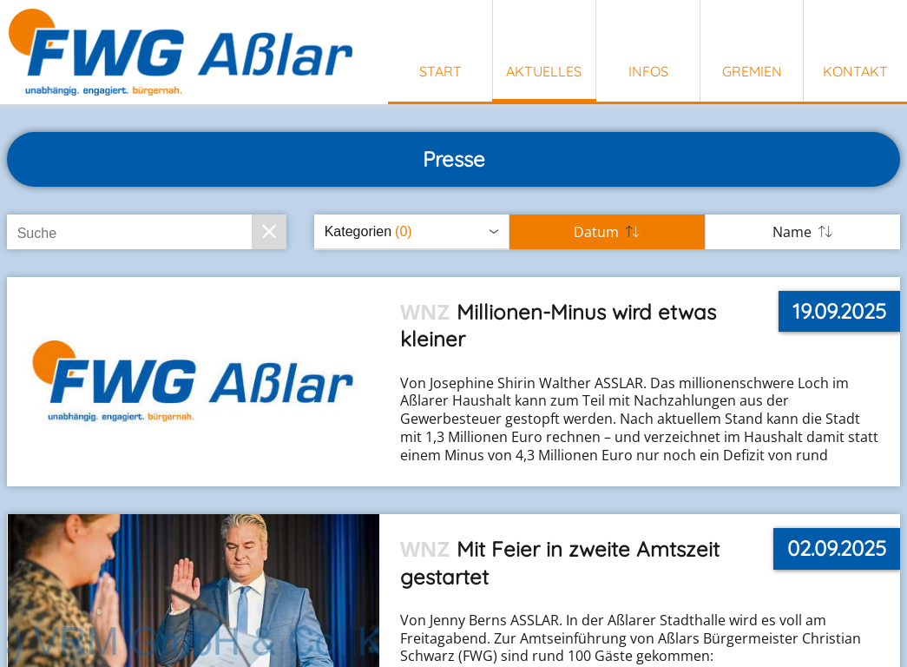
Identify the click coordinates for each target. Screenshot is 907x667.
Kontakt (855, 71)
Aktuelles (544, 71)
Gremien (752, 71)
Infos (648, 71)
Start (440, 71)
